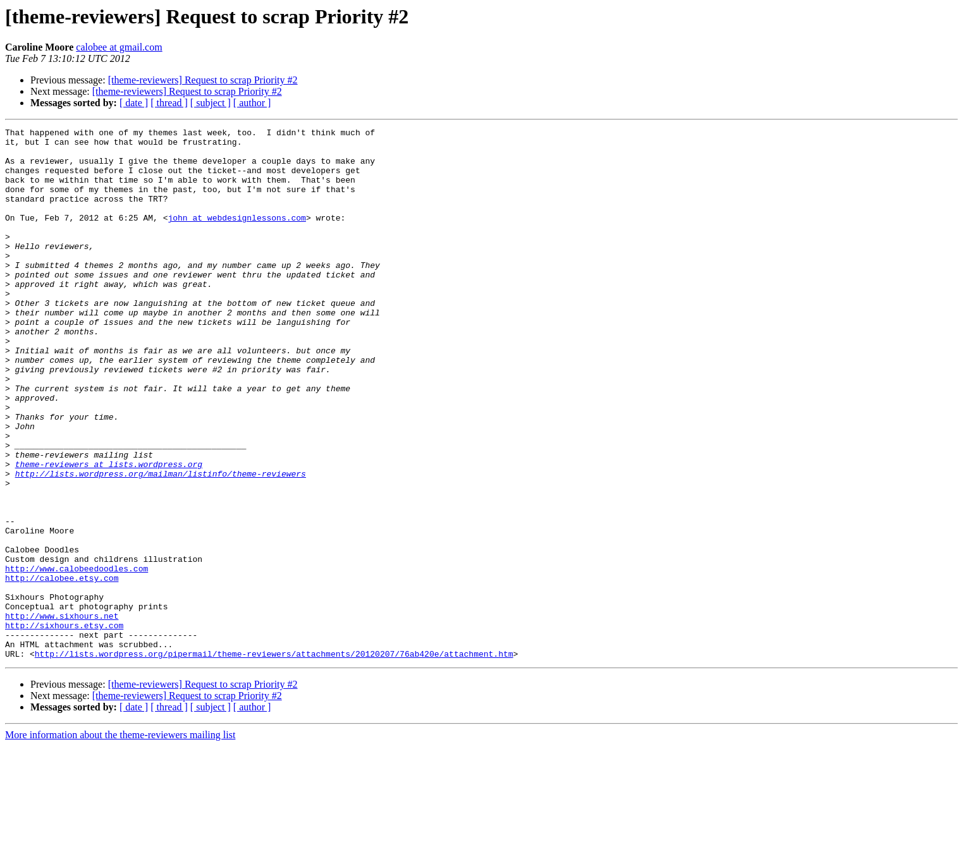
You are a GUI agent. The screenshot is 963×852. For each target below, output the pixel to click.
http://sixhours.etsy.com (64, 725)
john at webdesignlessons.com (236, 236)
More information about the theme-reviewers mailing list (120, 841)
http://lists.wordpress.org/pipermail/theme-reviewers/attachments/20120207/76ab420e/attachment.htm (274, 759)
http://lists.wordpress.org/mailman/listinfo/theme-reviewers (160, 543)
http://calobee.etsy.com (61, 668)
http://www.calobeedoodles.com (76, 657)
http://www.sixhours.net (61, 714)
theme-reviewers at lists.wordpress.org (108, 532)
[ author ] (252, 102)
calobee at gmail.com (119, 47)
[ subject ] (210, 102)
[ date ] (134, 102)
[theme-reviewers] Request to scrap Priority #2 (203, 80)
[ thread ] (169, 102)
